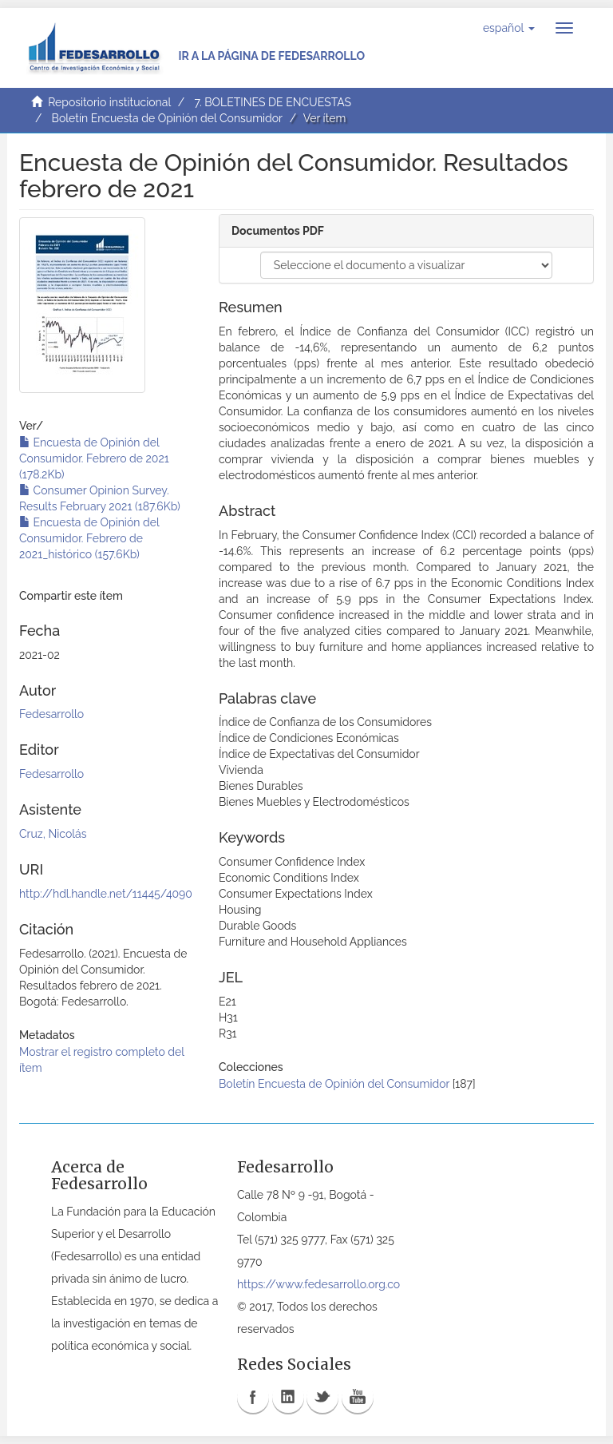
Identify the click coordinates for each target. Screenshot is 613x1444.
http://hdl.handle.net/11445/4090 (105, 893)
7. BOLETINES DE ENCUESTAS (272, 102)
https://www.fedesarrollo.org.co (318, 1284)
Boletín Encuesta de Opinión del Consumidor (167, 118)
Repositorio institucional (109, 102)
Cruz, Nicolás (52, 833)
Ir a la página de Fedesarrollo (271, 56)
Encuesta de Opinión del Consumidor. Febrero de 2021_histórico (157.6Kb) (89, 538)
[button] (509, 28)
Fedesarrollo (51, 714)
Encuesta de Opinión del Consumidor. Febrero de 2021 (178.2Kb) (94, 458)
